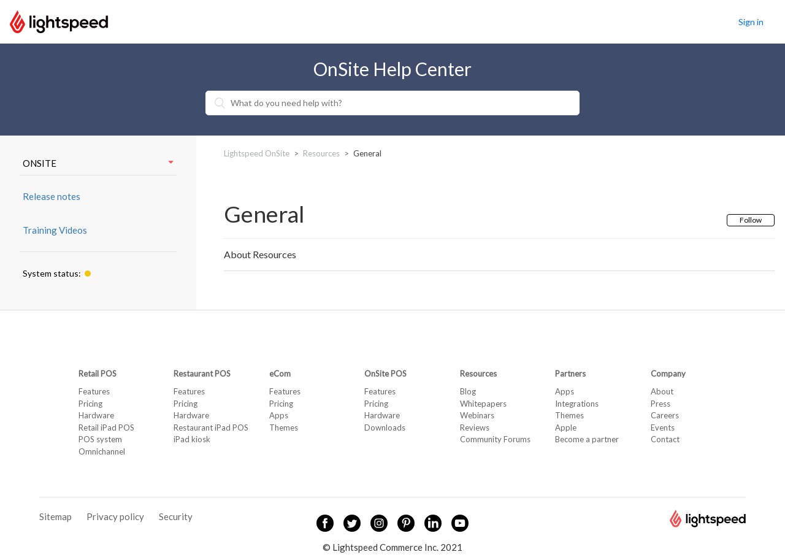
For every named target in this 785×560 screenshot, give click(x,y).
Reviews (474, 427)
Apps (278, 415)
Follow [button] (751, 219)
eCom (280, 373)
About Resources (260, 254)
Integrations (577, 403)
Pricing (90, 403)
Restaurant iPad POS (211, 427)
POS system (100, 439)
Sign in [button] (751, 22)
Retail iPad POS (106, 427)
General (367, 153)
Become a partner (587, 439)
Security (176, 516)
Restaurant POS (202, 373)
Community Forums (495, 439)
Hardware (96, 415)
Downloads (384, 427)
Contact (665, 439)
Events (663, 427)
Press (660, 403)
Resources (321, 153)
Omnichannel (101, 451)
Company (668, 373)
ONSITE (98, 163)
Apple (565, 427)
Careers (665, 415)
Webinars (477, 415)
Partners (570, 373)
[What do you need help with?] (392, 103)
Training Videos (55, 230)
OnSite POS (385, 373)
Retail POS (97, 373)
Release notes (51, 196)
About (662, 391)
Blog (468, 391)
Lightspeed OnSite (256, 153)
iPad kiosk (192, 439)
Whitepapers (483, 403)
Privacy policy (115, 516)
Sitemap (55, 516)
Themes (283, 427)
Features (94, 391)
